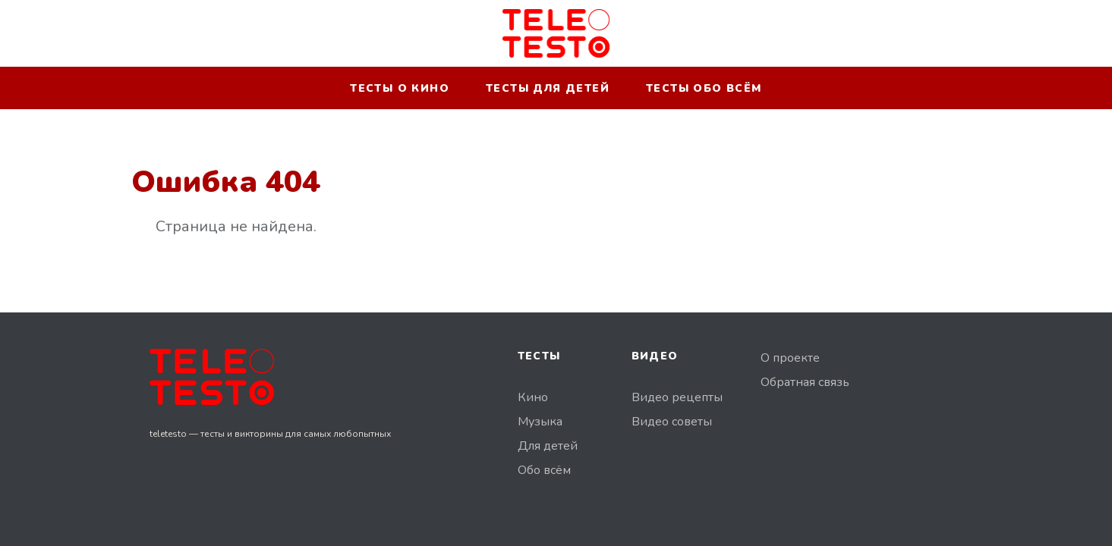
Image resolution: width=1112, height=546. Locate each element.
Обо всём (544, 470)
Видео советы (672, 421)
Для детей (548, 446)
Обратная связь (805, 382)
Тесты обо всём (704, 88)
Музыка (540, 421)
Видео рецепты (677, 397)
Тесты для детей (548, 88)
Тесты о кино (399, 88)
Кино (533, 397)
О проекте (790, 358)
